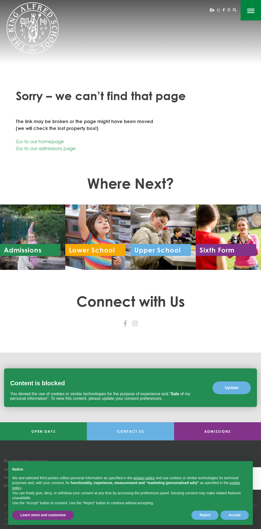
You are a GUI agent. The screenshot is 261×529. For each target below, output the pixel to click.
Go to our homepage (40, 141)
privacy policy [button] (144, 478)
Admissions (217, 431)
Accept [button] (235, 515)
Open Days (43, 431)
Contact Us (130, 431)
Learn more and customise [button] (43, 515)
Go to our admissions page (46, 148)
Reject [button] (205, 515)
